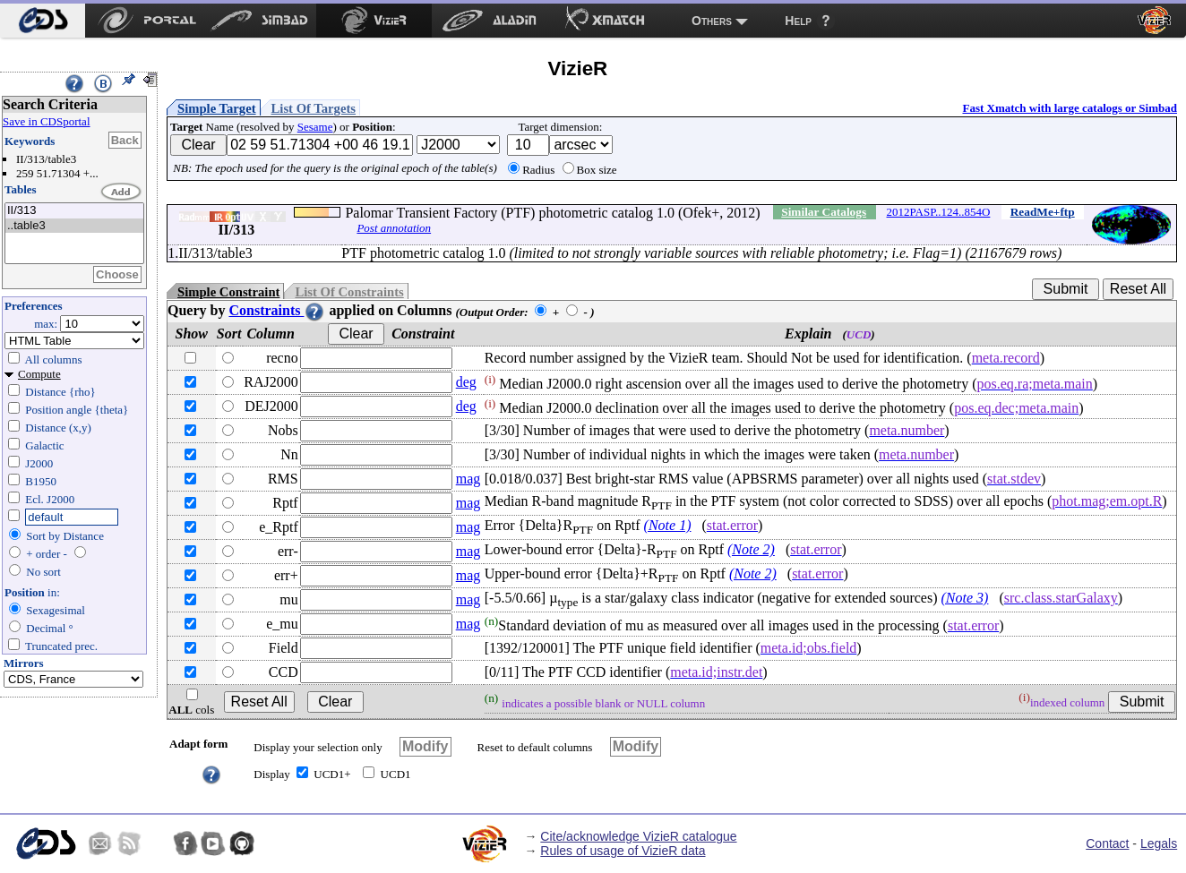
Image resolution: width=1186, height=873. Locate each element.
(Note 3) (965, 597)
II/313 (74, 210)
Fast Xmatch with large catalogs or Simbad (1069, 108)
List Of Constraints (349, 292)
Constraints (276, 310)
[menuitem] (42, 21)
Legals (1158, 843)
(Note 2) (751, 549)
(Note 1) (668, 525)
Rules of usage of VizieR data (622, 850)
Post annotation (394, 228)
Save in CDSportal (46, 121)
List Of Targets (313, 108)
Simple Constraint (228, 292)
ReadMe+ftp (1042, 211)
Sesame (315, 126)
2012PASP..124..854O (939, 211)
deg (466, 381)
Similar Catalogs (823, 211)
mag (468, 478)
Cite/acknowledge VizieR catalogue (638, 836)
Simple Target (216, 108)
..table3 (74, 226)
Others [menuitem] (712, 20)
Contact (1107, 843)
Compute (39, 374)
